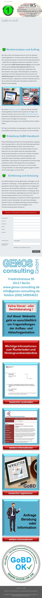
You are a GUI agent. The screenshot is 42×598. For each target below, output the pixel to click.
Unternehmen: (5, 218)
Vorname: (4, 221)
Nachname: (4, 223)
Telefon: (3, 226)
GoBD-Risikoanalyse (31, 114)
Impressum (19, 588)
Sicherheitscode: (5, 240)
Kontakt (24, 588)
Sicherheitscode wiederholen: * (5, 244)
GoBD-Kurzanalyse (15, 109)
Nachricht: (4, 232)
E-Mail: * (3, 229)
